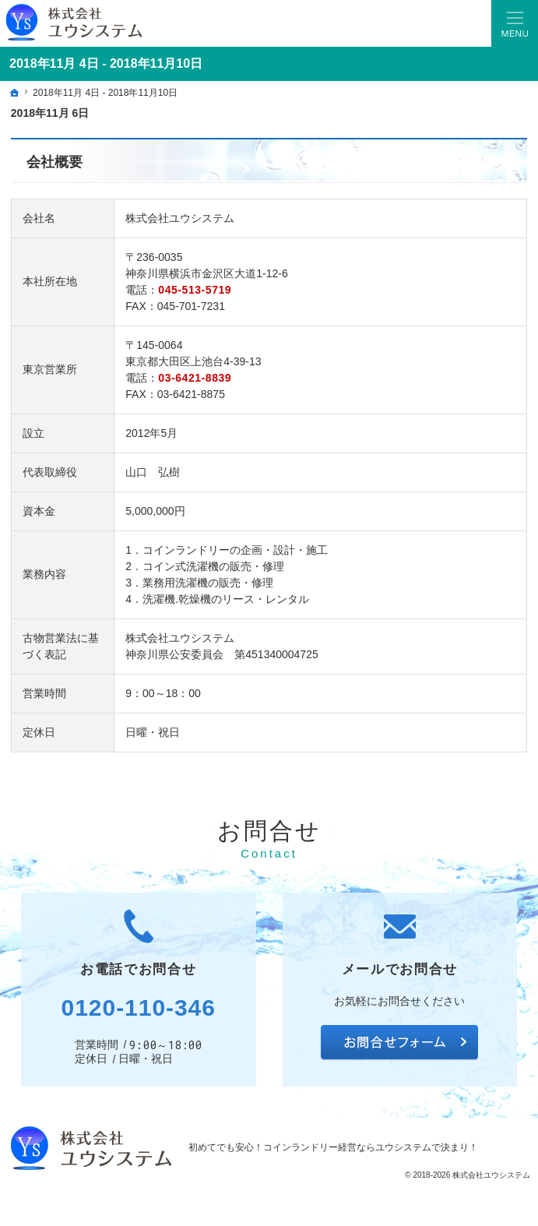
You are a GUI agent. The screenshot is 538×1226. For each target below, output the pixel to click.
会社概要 (54, 162)
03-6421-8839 (194, 378)
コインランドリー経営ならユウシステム (347, 1147)
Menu (514, 23)
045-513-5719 (194, 290)
